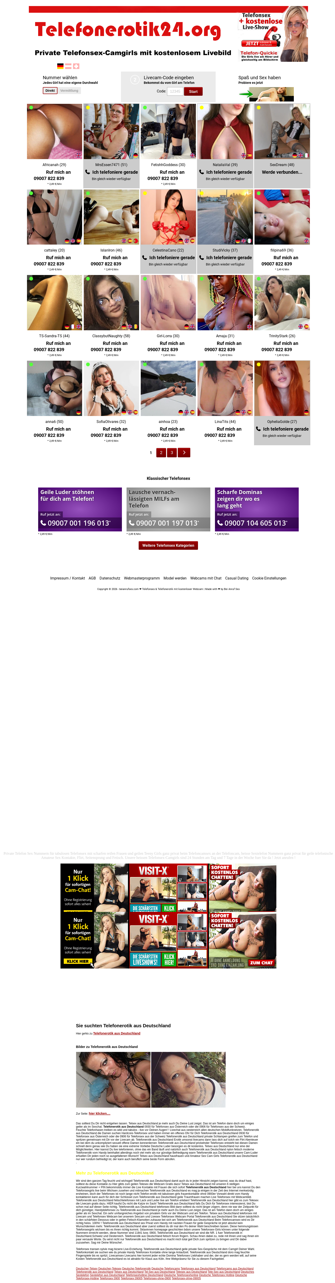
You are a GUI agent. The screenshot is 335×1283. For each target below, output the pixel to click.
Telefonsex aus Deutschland (198, 1268)
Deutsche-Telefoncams (165, 1268)
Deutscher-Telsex (87, 1268)
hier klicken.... (100, 1113)
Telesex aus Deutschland (191, 1271)
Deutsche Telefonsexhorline (181, 1275)
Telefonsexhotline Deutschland (144, 1275)
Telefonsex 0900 (110, 1278)
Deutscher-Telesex (109, 1268)
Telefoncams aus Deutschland (235, 1268)
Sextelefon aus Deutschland (107, 1275)
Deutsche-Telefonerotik (136, 1268)
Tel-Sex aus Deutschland (159, 1271)
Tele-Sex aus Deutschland (224, 1271)
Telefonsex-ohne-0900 (157, 1278)
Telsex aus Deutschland (129, 1271)
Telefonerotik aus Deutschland (117, 1033)
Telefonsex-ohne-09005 (186, 1278)
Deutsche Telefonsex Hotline (216, 1275)
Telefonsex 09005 (132, 1278)
